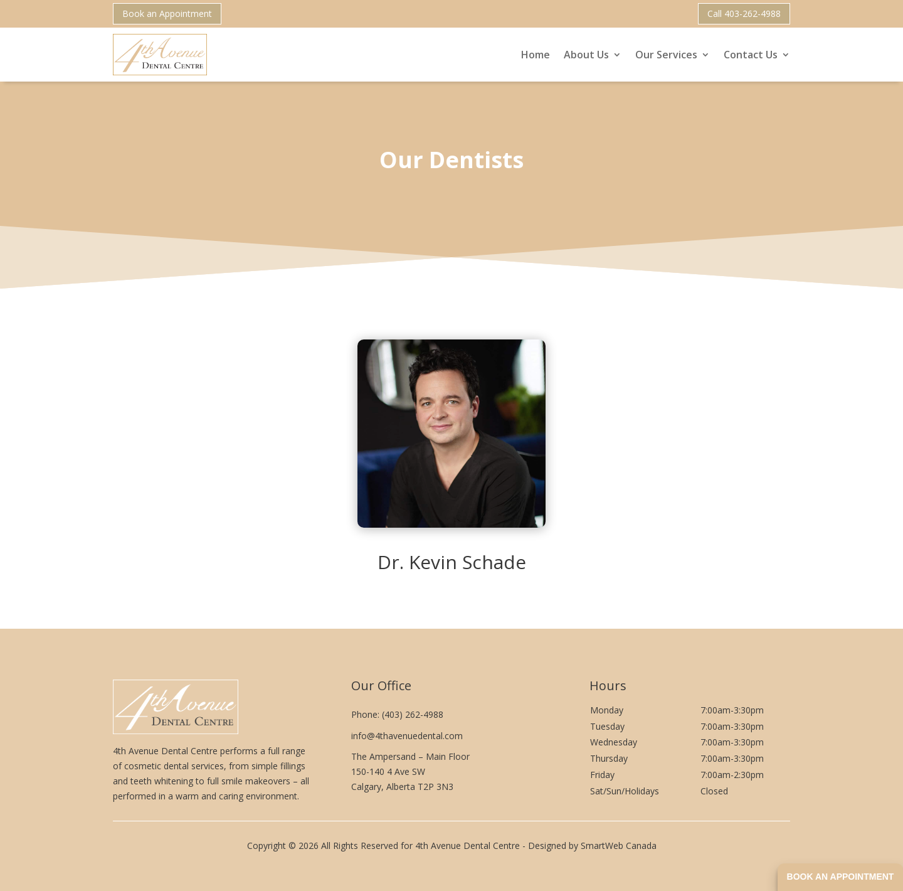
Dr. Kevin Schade (452, 562)
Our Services (666, 54)
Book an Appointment (167, 13)
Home (535, 54)
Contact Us (751, 54)
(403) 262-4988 (412, 714)
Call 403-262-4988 (744, 13)
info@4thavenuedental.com (407, 736)
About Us (586, 54)
